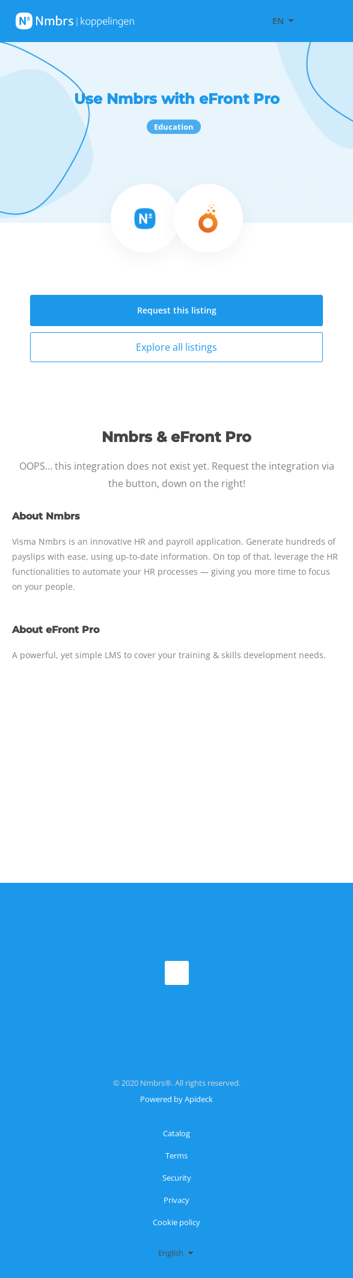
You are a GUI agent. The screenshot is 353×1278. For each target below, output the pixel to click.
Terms (176, 1155)
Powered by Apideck (176, 1099)
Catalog (176, 1133)
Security (176, 1177)
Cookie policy (176, 1222)
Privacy (176, 1200)
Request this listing (176, 310)
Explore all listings (176, 347)
